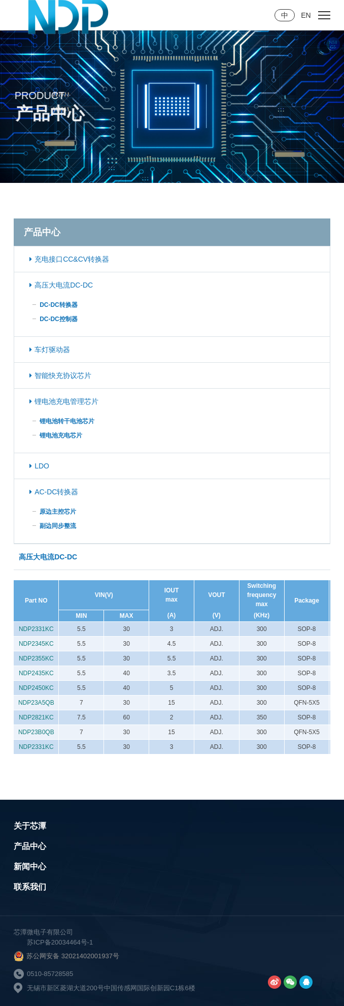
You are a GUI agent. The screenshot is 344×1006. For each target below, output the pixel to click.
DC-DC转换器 (59, 304)
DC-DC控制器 (59, 319)
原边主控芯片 (58, 511)
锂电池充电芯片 (61, 435)
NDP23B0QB (36, 732)
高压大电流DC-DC (61, 285)
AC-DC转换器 (53, 492)
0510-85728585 (50, 974)
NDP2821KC (36, 717)
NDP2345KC (36, 643)
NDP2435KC (36, 673)
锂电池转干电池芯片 (67, 421)
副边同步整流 (58, 525)
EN (306, 15)
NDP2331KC (36, 629)
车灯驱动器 (49, 349)
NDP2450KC (36, 687)
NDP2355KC (36, 658)
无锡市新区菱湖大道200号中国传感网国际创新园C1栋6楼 (111, 988)
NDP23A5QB (36, 702)
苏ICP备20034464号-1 (60, 942)
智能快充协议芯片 (60, 375)
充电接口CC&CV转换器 (69, 259)
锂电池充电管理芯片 (63, 401)
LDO (39, 466)
